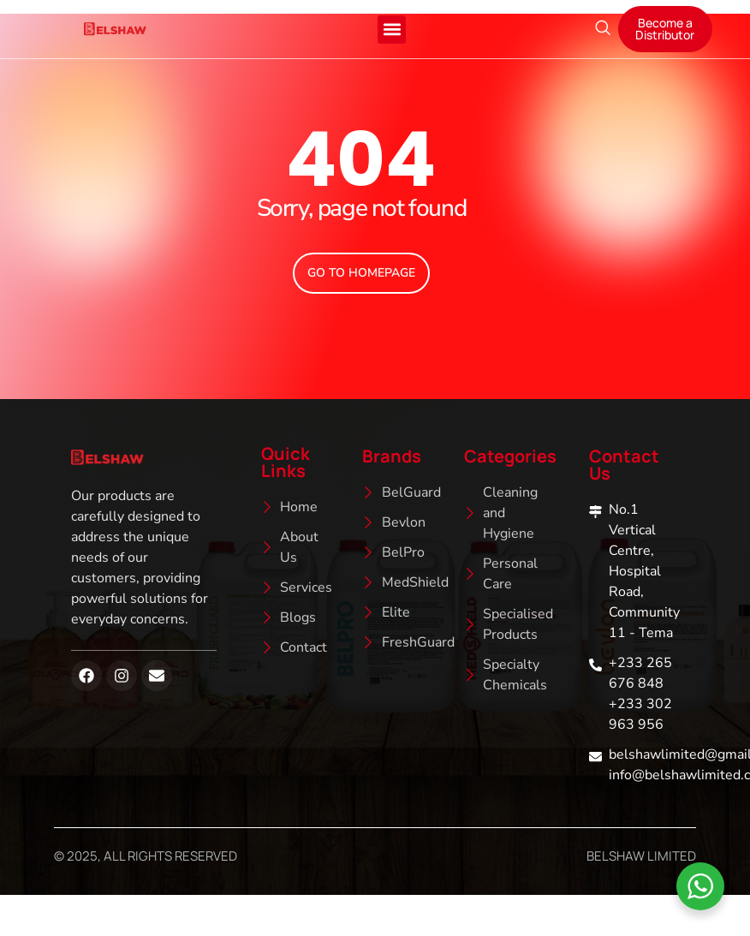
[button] (392, 29)
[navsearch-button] (603, 29)
